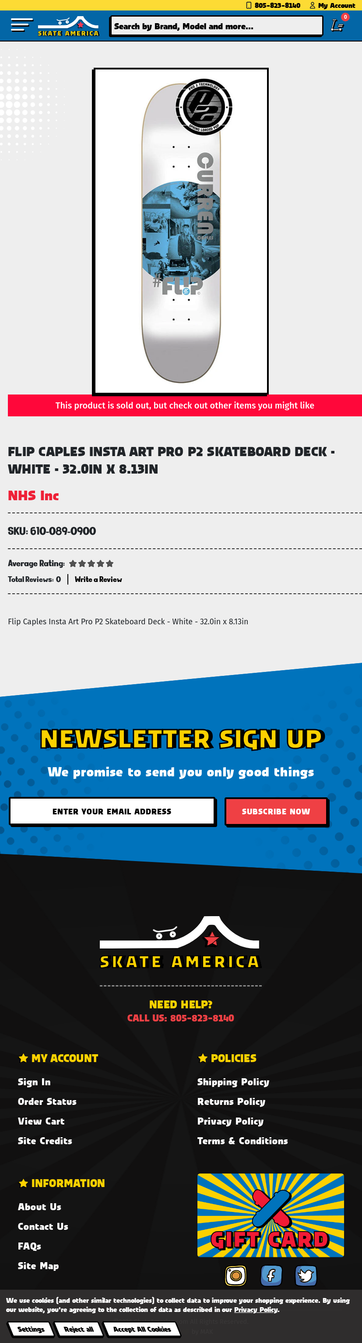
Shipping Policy (233, 1081)
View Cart (41, 1121)
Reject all (78, 1329)
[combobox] (217, 25)
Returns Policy (231, 1101)
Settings (31, 1329)
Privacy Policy (230, 1121)
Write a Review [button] (98, 579)
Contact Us (43, 1226)
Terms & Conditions (242, 1140)
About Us (39, 1206)
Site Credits (45, 1140)
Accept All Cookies (141, 1329)
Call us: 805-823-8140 (180, 1018)
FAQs (29, 1246)
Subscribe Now (276, 811)
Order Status (47, 1101)
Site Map (38, 1265)
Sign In (34, 1081)
